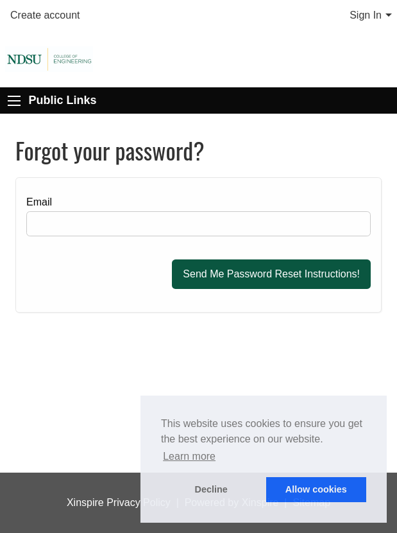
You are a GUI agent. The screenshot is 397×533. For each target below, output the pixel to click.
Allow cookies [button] (316, 489)
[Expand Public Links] (14, 101)
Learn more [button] (189, 456)
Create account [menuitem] (45, 15)
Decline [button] (211, 489)
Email (39, 202)
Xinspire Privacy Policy (119, 502)
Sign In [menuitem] (366, 15)
